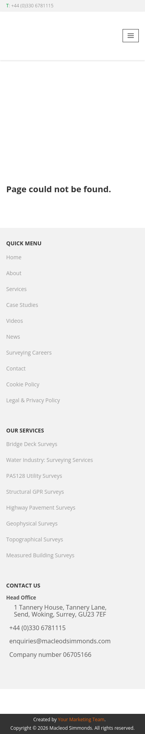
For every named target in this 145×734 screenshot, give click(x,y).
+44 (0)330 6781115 (32, 5)
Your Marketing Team (81, 719)
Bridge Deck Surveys (31, 444)
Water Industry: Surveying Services (49, 459)
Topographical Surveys (34, 539)
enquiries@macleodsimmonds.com (60, 641)
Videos (14, 320)
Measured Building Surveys (40, 555)
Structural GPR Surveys (35, 491)
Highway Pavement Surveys (40, 507)
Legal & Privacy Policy (33, 400)
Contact (16, 368)
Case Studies (22, 304)
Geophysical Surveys (32, 523)
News (13, 336)
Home (14, 257)
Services (16, 289)
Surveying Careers (29, 352)
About (13, 273)
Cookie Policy (22, 384)
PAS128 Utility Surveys (34, 475)
